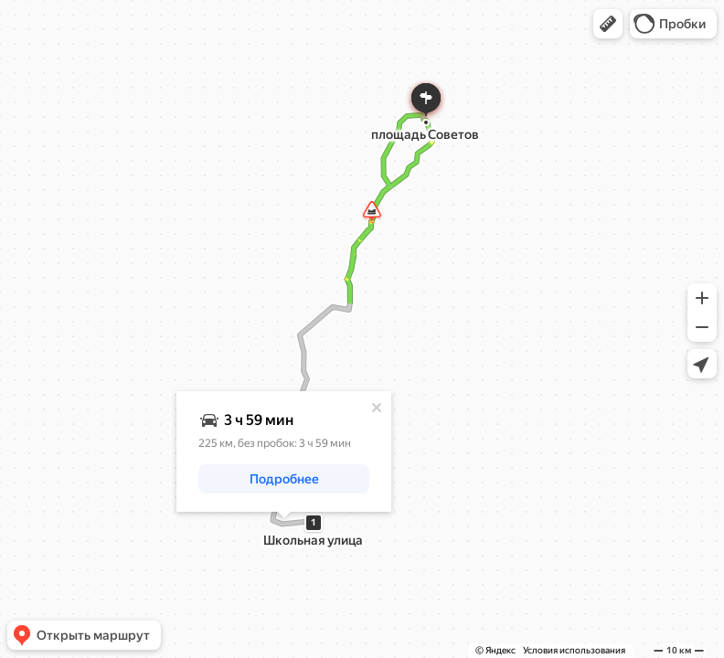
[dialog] (283, 451)
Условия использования (574, 650)
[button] (608, 23)
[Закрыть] (376, 407)
